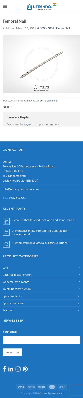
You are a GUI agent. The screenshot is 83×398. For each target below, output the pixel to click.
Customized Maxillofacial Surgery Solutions (39, 242)
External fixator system (17, 274)
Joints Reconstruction (17, 288)
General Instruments (16, 281)
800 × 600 (46, 28)
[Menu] (5, 6)
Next (8, 106)
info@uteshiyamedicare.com (21, 189)
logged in (29, 124)
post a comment (48, 100)
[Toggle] (78, 267)
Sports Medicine (13, 303)
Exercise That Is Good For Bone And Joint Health (43, 220)
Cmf (5, 267)
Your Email (10, 331)
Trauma (7, 310)
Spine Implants (12, 296)
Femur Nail (63, 28)
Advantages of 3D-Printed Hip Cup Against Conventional (39, 232)
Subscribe (12, 352)
